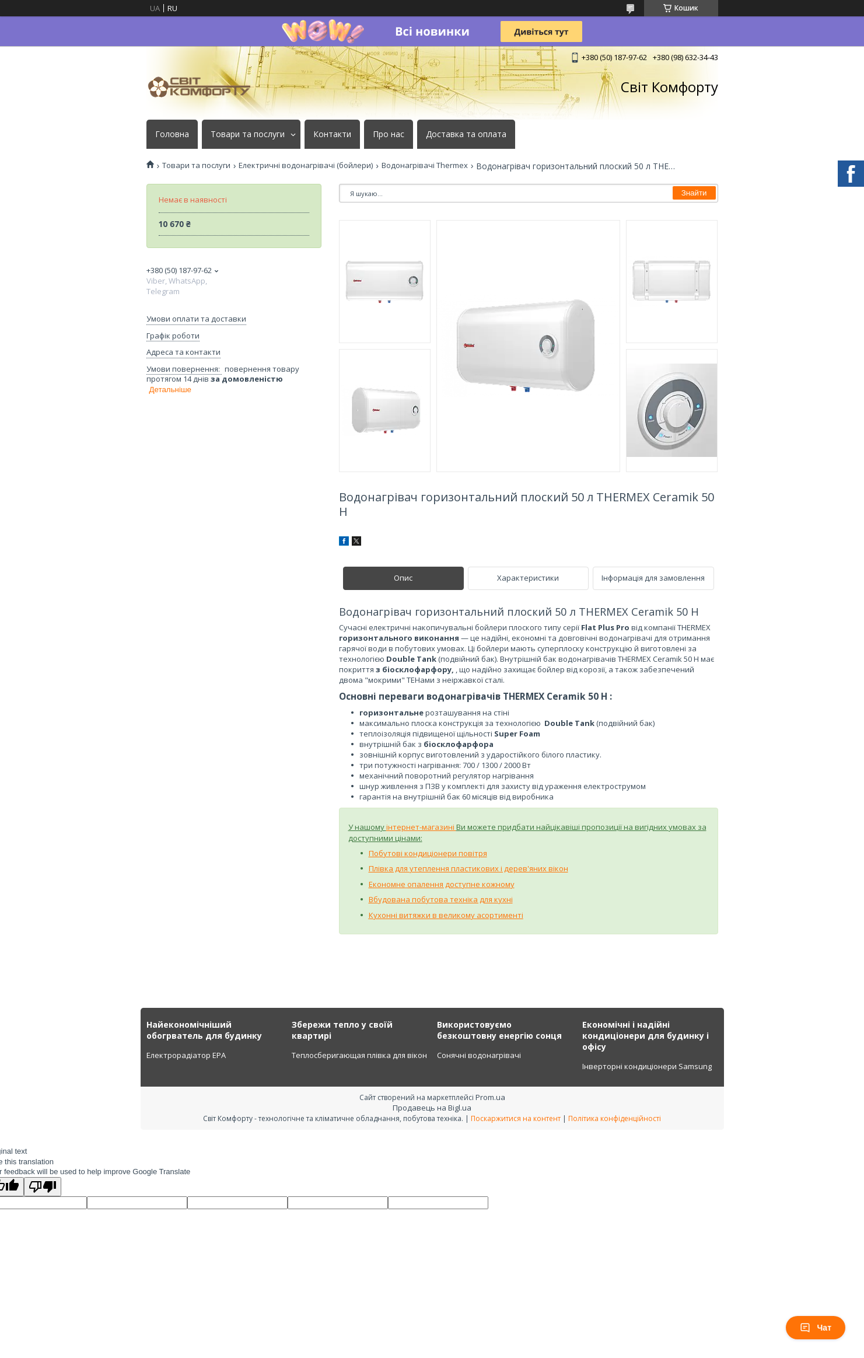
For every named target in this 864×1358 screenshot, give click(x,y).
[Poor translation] (42, 1186)
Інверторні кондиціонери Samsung (647, 1066)
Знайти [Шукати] (694, 192)
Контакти (332, 134)
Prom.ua (490, 1097)
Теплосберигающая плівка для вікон (359, 1055)
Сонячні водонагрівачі (479, 1055)
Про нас (388, 134)
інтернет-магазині (421, 827)
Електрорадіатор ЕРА (186, 1055)
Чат (815, 1327)
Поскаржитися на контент (516, 1118)
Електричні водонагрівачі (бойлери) (306, 165)
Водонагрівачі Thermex (425, 165)
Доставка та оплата (466, 134)
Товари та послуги (248, 134)
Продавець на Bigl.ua (432, 1107)
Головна (172, 134)
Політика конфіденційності (614, 1118)
